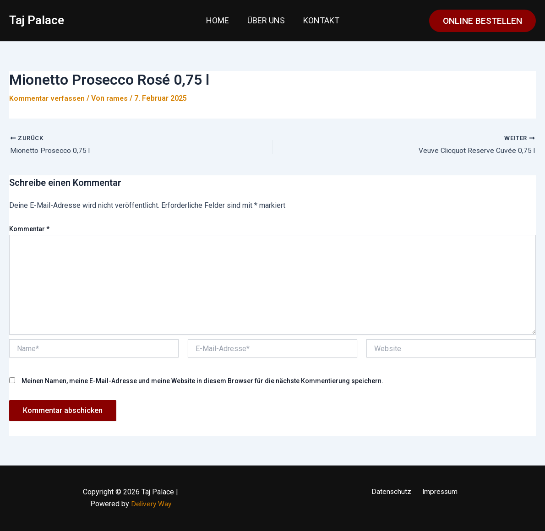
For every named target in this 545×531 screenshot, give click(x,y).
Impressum (438, 492)
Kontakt (319, 20)
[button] (482, 21)
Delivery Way (151, 504)
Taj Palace (36, 20)
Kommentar (29, 229)
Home (219, 20)
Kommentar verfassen (48, 98)
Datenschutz (392, 492)
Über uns (266, 20)
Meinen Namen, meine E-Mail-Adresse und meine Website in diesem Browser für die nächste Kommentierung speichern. (202, 381)
